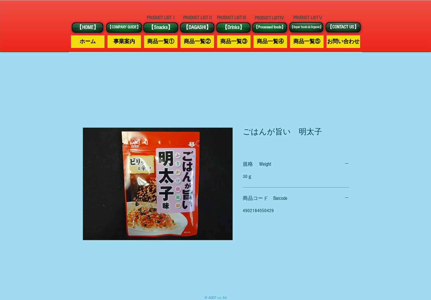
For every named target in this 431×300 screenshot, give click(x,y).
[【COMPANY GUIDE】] (124, 27)
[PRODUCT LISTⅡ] (197, 18)
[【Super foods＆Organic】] (306, 27)
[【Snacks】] (160, 27)
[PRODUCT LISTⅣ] (269, 18)
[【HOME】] (87, 27)
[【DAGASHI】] (197, 27)
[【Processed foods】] (269, 27)
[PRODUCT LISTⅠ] (161, 17)
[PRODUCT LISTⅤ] (308, 18)
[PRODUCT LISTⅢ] (231, 18)
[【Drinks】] (233, 27)
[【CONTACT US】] (343, 27)
